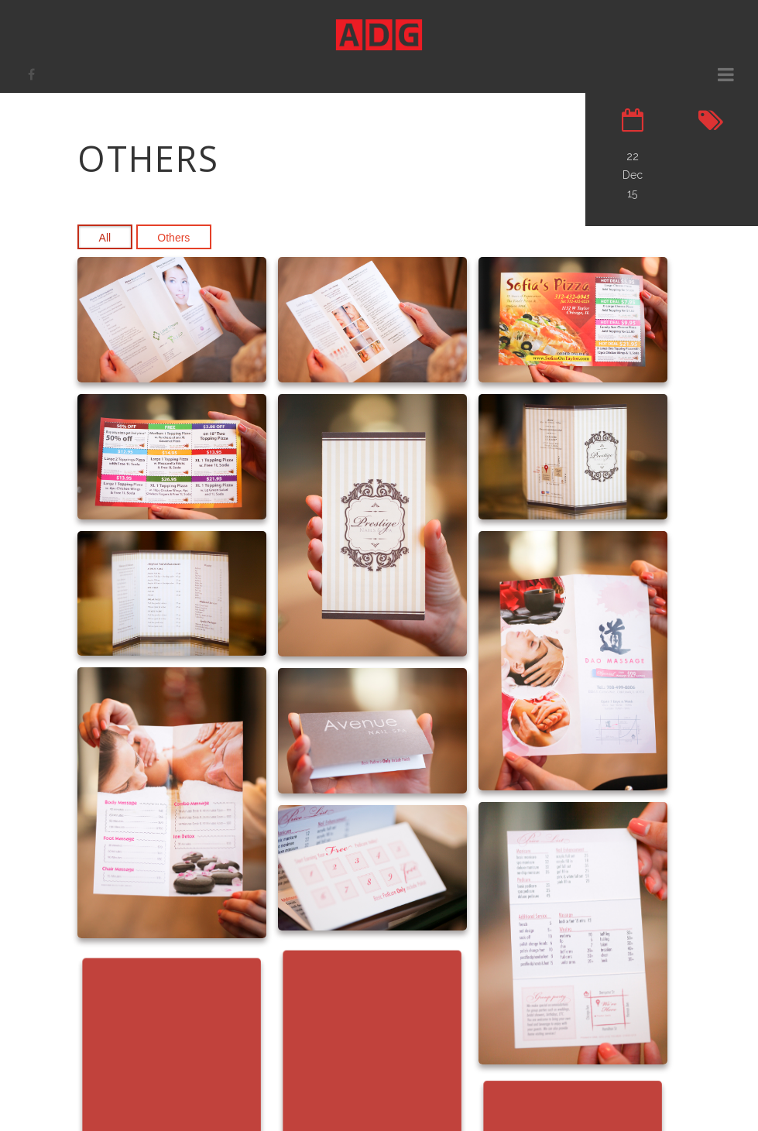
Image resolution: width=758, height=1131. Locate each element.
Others (173, 237)
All (105, 237)
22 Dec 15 (633, 175)
